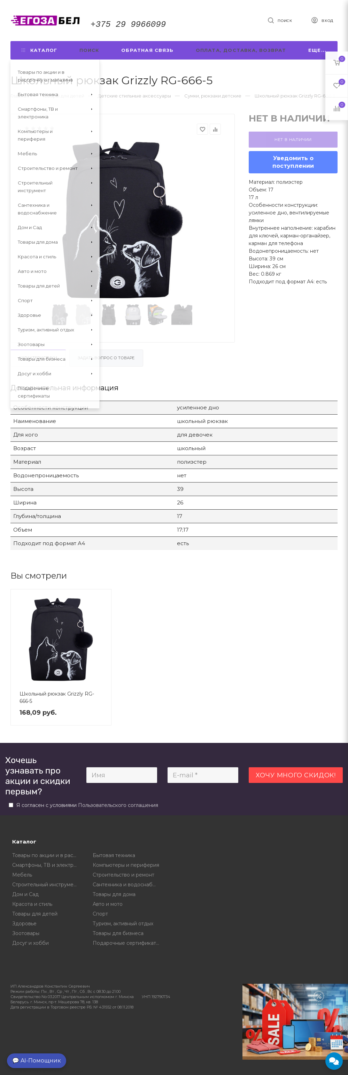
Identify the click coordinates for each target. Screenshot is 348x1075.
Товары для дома (114, 894)
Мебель (22, 875)
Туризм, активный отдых (123, 923)
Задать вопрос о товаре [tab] (106, 357)
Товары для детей (34, 914)
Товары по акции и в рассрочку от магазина (47, 855)
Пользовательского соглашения (118, 805)
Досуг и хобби (30, 943)
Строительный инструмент (45, 884)
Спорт (100, 914)
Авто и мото (108, 904)
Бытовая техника (114, 855)
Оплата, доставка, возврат (241, 50)
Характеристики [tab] (38, 357)
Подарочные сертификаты (126, 943)
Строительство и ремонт (123, 875)
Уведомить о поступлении (293, 162)
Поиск (89, 50)
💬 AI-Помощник (36, 1060)
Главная (19, 96)
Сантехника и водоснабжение (128, 884)
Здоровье (24, 923)
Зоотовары (25, 933)
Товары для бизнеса (118, 933)
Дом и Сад (25, 894)
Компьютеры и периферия (126, 865)
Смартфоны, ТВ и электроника (47, 865)
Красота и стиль (32, 904)
